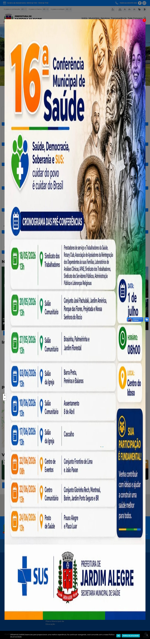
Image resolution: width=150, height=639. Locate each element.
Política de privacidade (131, 635)
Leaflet (102, 446)
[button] (4, 395)
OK (118, 635)
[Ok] (146, 635)
